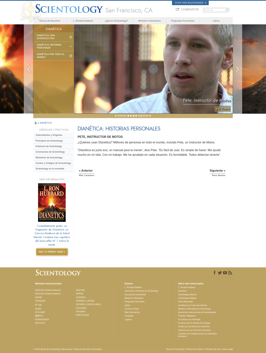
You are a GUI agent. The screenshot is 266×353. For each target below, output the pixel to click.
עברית (38, 304)
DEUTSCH (40, 323)
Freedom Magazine (187, 316)
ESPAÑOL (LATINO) (85, 301)
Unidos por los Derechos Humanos (194, 326)
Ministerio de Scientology (49, 157)
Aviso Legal (227, 349)
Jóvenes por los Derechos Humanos (194, 330)
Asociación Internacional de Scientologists (197, 312)
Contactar (129, 316)
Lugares (128, 319)
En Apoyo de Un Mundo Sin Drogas (194, 323)
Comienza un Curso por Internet (192, 305)
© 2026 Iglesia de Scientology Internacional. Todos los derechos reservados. (67, 349)
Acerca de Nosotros (49, 21)
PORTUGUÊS (82, 315)
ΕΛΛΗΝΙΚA (81, 308)
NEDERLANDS (42, 319)
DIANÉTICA (46, 123)
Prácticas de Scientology (49, 146)
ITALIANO (80, 311)
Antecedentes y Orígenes (49, 135)
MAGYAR (80, 290)
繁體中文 (39, 316)
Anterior (121, 115)
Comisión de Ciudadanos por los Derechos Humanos (197, 335)
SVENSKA (81, 297)
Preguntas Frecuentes (183, 21)
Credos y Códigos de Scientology (53, 163)
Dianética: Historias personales (49, 46)
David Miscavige (185, 301)
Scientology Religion (187, 298)
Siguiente (143, 115)
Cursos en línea (132, 309)
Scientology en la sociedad (50, 168)
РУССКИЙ (40, 312)
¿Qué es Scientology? (116, 21)
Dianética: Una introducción (46, 37)
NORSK (79, 293)
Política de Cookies (194, 349)
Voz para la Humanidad (135, 294)
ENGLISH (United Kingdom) (47, 293)
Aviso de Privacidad (175, 349)
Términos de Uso (213, 349)
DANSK (38, 297)
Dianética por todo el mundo (50, 56)
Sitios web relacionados (190, 2)
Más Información (132, 312)
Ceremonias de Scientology (50, 152)
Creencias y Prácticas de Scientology (141, 291)
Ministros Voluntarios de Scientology (194, 309)
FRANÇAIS (40, 301)
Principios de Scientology (49, 141)
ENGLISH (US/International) (48, 290)
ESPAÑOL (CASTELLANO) (88, 304)
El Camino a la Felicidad (189, 319)
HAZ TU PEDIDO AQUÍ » (52, 252)
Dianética (182, 291)
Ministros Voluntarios (149, 21)
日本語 (38, 309)
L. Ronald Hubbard (83, 21)
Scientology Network (187, 294)
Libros (216, 21)
